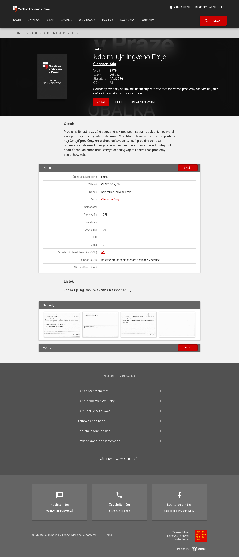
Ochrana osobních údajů (95, 431)
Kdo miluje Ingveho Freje (65, 33)
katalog (36, 33)
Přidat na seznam (143, 102)
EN (222, 7)
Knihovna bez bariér (92, 421)
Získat (101, 102)
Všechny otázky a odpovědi (120, 459)
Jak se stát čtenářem (93, 391)
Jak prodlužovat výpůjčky (96, 401)
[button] (52, 77)
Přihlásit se (179, 7)
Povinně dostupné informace (98, 441)
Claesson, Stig (104, 64)
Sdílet (118, 102)
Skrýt (188, 167)
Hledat (213, 21)
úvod (20, 33)
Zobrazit (188, 347)
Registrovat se (205, 7)
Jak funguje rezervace (94, 411)
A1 (103, 252)
